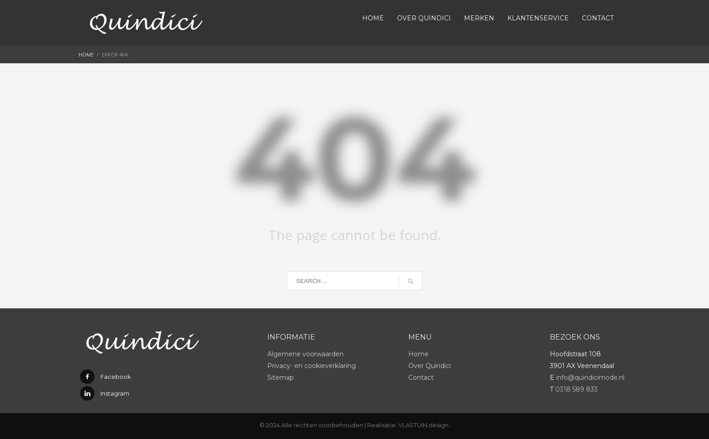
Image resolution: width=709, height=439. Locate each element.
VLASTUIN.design (423, 425)
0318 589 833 (576, 389)
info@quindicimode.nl (590, 377)
